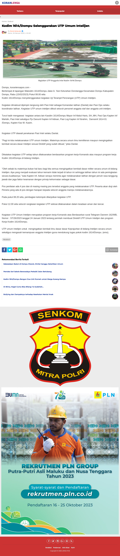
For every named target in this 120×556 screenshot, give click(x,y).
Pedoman (57, 548)
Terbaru (20, 11)
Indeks (100, 11)
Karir (73, 548)
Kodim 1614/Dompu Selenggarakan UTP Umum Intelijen (45, 26)
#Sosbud (6, 239)
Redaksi (48, 548)
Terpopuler (60, 11)
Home (4, 21)
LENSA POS (66, 551)
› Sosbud (10, 21)
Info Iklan (65, 548)
